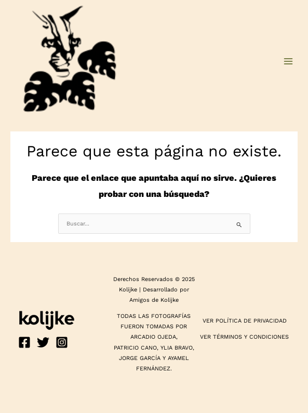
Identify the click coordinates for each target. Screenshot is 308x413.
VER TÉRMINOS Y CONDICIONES (244, 337)
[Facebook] (24, 342)
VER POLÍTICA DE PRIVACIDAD (245, 320)
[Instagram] (62, 342)
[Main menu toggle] (288, 61)
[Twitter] (43, 342)
